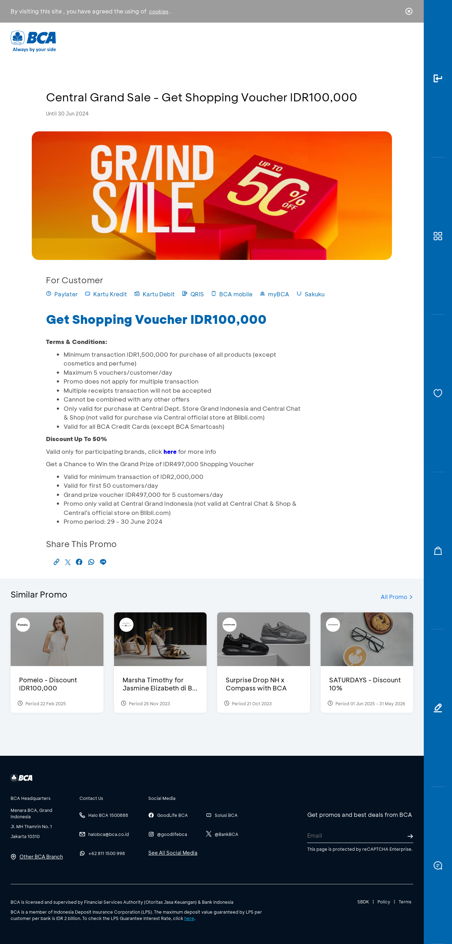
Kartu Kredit (106, 294)
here (189, 918)
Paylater (62, 294)
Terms (405, 901)
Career (300, 40)
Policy (383, 901)
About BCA (252, 40)
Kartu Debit (154, 294)
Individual (155, 40)
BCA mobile (231, 294)
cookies (158, 11)
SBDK (363, 901)
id (394, 41)
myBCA (274, 294)
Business (202, 40)
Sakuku (310, 294)
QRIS (193, 294)
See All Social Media (172, 852)
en (407, 41)
